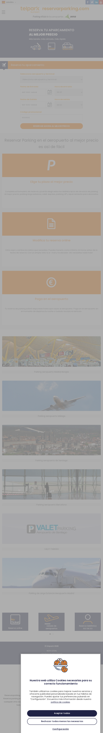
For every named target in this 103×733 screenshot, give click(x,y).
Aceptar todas (62, 718)
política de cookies (60, 707)
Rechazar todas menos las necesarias (62, 726)
